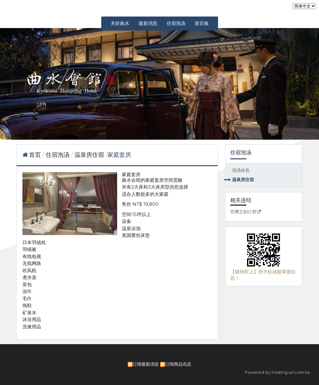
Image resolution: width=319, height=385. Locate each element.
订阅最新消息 (146, 364)
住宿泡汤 (58, 154)
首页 (35, 154)
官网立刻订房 (243, 211)
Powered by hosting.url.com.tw (277, 372)
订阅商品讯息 (178, 364)
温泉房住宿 (243, 179)
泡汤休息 (241, 170)
